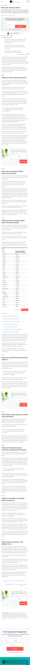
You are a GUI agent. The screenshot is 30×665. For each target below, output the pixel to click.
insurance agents (13, 88)
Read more (15, 13)
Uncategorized (4, 5)
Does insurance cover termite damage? (16, 580)
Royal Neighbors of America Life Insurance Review (14, 585)
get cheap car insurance (17, 348)
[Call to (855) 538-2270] (28, 1)
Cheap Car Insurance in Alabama (10, 326)
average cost (10, 237)
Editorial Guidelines (5, 613)
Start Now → (24, 309)
